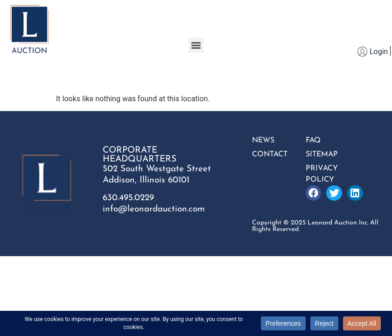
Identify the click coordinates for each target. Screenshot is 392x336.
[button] (196, 45)
